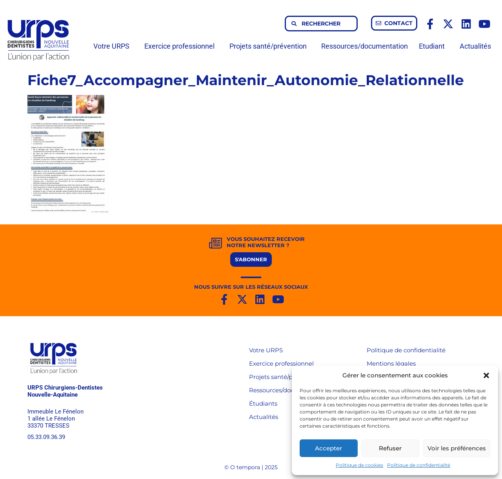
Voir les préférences (456, 448)
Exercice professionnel (181, 46)
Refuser (390, 448)
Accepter (328, 448)
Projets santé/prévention (270, 46)
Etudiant (434, 46)
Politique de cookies (359, 465)
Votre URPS (113, 46)
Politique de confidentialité (418, 465)
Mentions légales (391, 363)
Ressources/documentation (364, 46)
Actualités (475, 46)
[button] (486, 375)
